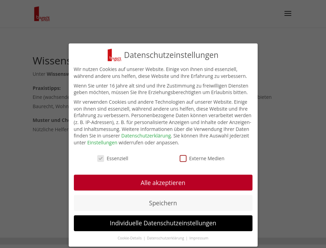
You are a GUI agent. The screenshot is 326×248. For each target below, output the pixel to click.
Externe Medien (202, 160)
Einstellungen (102, 144)
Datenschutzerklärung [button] (166, 240)
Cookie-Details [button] (130, 240)
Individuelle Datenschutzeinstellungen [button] (163, 225)
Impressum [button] (198, 240)
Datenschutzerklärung (146, 137)
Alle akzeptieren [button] (162, 184)
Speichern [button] (163, 204)
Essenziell (112, 160)
